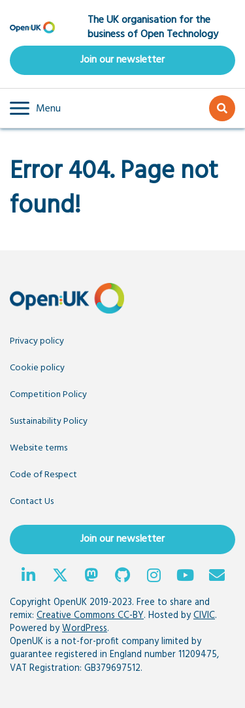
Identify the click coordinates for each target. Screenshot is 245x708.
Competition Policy (48, 394)
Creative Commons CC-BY (90, 615)
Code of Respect (43, 474)
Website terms (38, 448)
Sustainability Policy (49, 421)
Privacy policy (37, 341)
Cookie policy (37, 368)
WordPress (84, 628)
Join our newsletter (122, 60)
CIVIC (204, 615)
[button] (35, 108)
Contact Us (32, 501)
